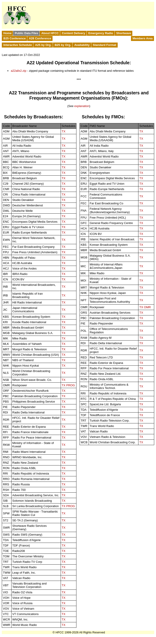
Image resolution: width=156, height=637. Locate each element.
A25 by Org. (43, 45)
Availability (81, 45)
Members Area (143, 38)
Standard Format (104, 45)
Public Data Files (26, 33)
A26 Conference (40, 38)
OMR (147, 307)
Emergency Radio (100, 33)
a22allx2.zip (18, 70)
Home (7, 33)
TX (64, 131)
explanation (81, 106)
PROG (70, 385)
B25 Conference (14, 38)
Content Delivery (73, 33)
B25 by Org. (63, 45)
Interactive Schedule (17, 45)
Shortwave (123, 33)
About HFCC (50, 33)
